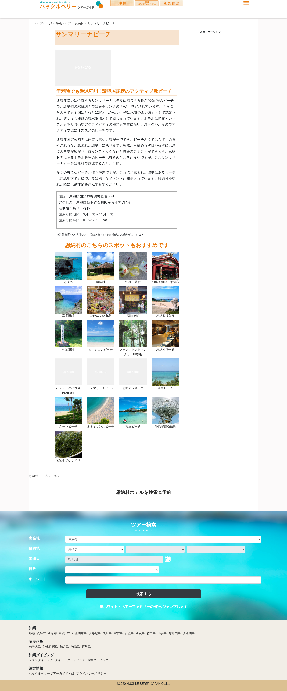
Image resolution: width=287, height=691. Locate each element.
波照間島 (189, 633)
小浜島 (162, 633)
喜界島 (86, 646)
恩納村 (79, 23)
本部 (70, 633)
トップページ (43, 23)
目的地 (34, 548)
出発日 (34, 559)
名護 (62, 633)
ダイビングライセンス (70, 660)
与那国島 (175, 633)
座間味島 (81, 633)
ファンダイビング (41, 660)
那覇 (32, 633)
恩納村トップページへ (44, 476)
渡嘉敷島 (95, 633)
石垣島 (129, 633)
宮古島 (118, 633)
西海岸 (52, 633)
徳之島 (64, 646)
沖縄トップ (63, 23)
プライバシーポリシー (91, 673)
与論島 (75, 646)
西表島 (140, 633)
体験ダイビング (97, 660)
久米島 (107, 633)
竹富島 (151, 633)
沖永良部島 (50, 646)
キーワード (38, 579)
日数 (32, 569)
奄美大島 (35, 646)
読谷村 (41, 633)
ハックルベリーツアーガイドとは (51, 673)
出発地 (34, 538)
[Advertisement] (210, 93)
